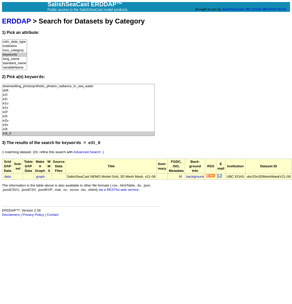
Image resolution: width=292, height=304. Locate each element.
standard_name (14, 63)
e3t (78, 129)
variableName (14, 67)
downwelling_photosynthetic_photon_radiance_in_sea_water (78, 86)
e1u (78, 103)
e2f (78, 112)
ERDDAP (16, 21)
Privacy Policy (33, 215)
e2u (78, 121)
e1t (78, 99)
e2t (78, 116)
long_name (14, 59)
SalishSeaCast (233, 9)
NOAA (281, 9)
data (7, 176)
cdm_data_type (14, 42)
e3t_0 (78, 133)
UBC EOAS (253, 9)
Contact (53, 215)
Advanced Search (86, 152)
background (195, 176)
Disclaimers (11, 215)
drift (78, 90)
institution (14, 46)
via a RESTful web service (119, 190)
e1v (78, 108)
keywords (14, 55)
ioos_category (14, 50)
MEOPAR (269, 9)
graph (40, 176)
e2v (78, 125)
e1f (78, 95)
